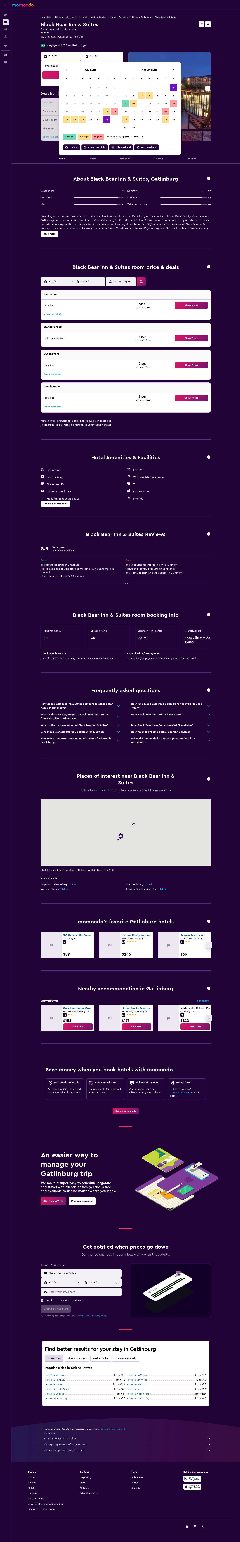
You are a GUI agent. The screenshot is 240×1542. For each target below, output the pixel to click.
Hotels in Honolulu (55, 1380)
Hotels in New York (56, 1375)
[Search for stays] (5, 22)
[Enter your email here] (85, 1292)
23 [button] (98, 111)
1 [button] (90, 87)
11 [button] (115, 95)
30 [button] (98, 119)
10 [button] (106, 95)
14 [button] (82, 103)
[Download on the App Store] (192, 1487)
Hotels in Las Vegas (136, 1375)
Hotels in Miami (134, 1389)
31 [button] (106, 119)
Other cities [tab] (54, 1358)
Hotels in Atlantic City (137, 1398)
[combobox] (84, 1273)
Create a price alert (180, 1092)
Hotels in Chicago (55, 1394)
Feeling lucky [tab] (100, 1358)
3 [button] (106, 87)
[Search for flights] (5, 15)
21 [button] (82, 111)
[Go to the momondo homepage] (23, 5)
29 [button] (90, 119)
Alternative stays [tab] (77, 1358)
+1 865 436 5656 (50, 40)
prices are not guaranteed (113, 1429)
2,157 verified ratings (73, 45)
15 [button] (90, 103)
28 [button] (82, 119)
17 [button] (106, 103)
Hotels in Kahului (54, 1384)
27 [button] (74, 119)
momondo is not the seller (127, 1439)
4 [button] (114, 87)
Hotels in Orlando (135, 1384)
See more (203, 1000)
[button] (5, 5)
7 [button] (82, 95)
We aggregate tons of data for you (127, 1445)
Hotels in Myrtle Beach (58, 1389)
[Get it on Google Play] (192, 1479)
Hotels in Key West (136, 1380)
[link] (78, 1026)
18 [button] (114, 103)
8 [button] (90, 95)
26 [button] (66, 119)
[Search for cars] (5, 29)
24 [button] (106, 111)
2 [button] (98, 87)
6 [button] (74, 95)
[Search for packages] (5, 36)
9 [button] (98, 95)
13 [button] (74, 103)
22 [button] (90, 111)
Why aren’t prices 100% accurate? (127, 1451)
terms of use (83, 1316)
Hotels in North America (66, 17)
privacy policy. (100, 1316)
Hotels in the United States (93, 17)
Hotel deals (46, 17)
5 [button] (66, 95)
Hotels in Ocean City (57, 1398)
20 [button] (74, 111)
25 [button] (114, 111)
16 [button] (98, 103)
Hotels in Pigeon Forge (138, 1394)
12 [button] (66, 103)
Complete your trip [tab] (125, 1358)
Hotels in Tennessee (119, 17)
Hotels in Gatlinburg (141, 17)
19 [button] (66, 111)
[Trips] (5, 45)
